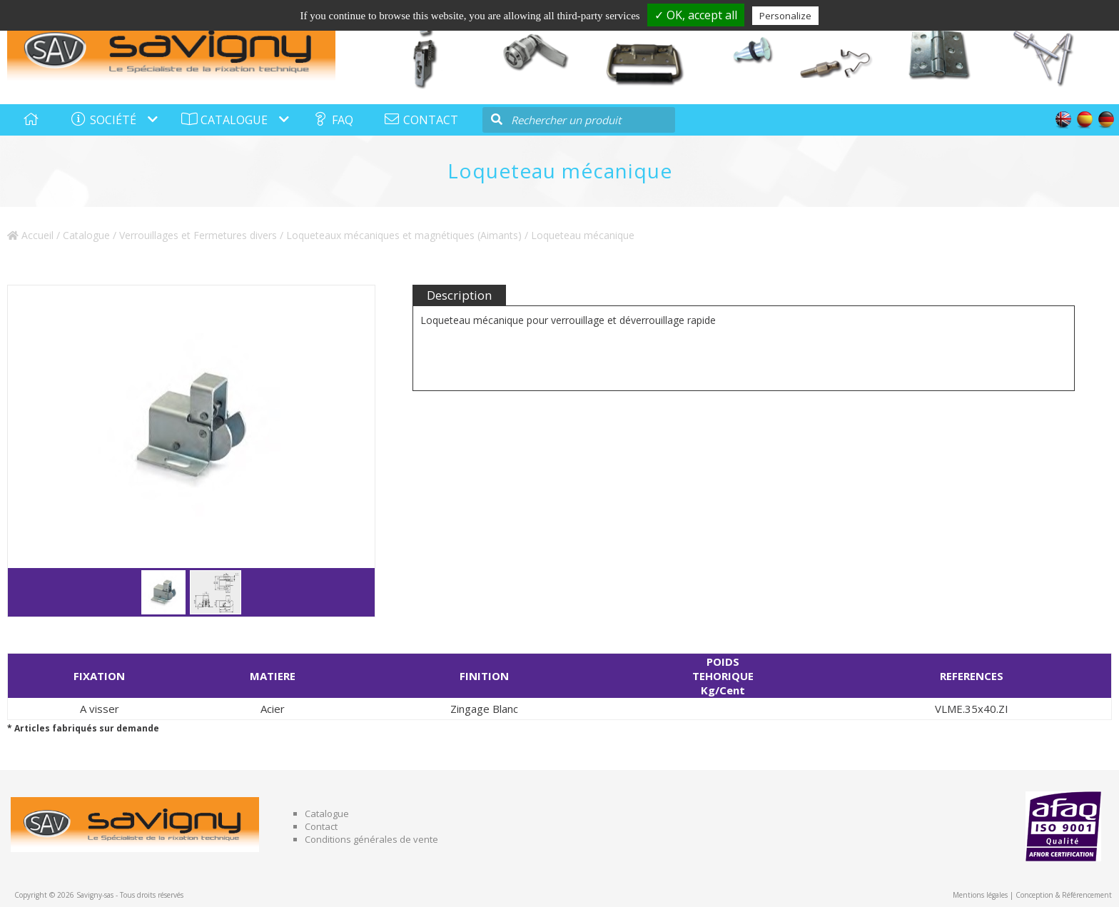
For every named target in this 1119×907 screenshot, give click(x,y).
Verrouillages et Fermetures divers (198, 235)
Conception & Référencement (1064, 895)
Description (459, 295)
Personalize (785, 15)
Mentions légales (980, 895)
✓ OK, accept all (695, 15)
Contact (321, 826)
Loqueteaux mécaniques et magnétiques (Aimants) (404, 235)
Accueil (30, 235)
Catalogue (86, 235)
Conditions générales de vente (371, 839)
